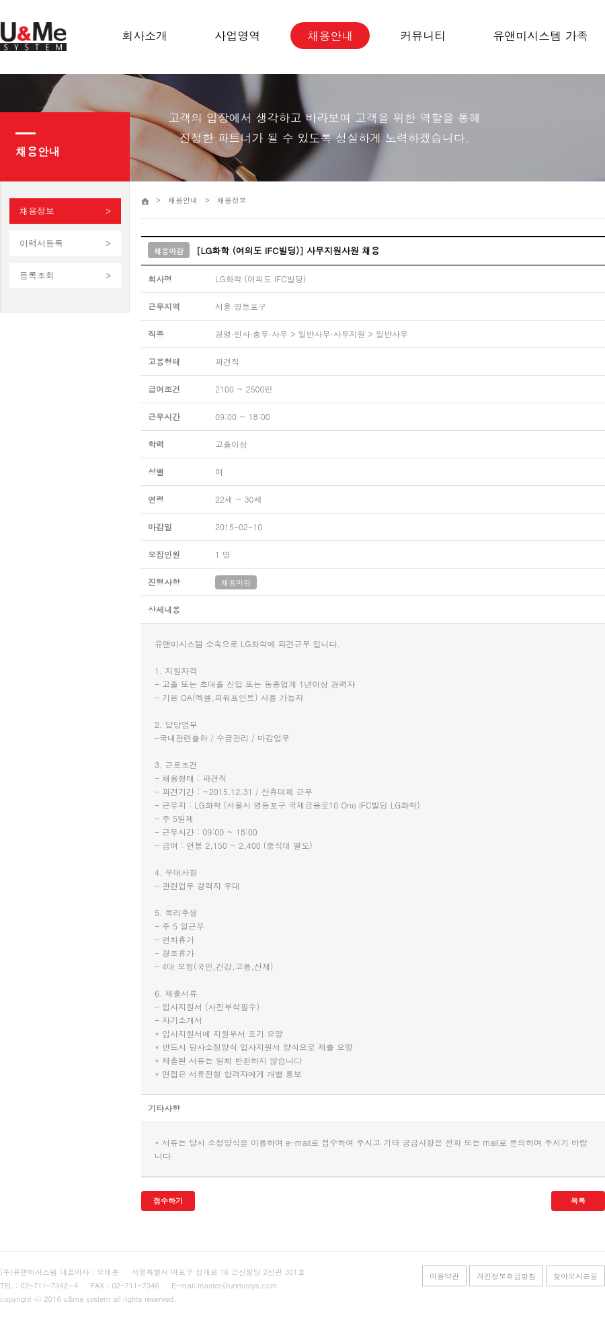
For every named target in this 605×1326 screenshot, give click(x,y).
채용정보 (36, 210)
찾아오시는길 (575, 1276)
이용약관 (444, 1276)
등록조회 (36, 275)
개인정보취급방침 (506, 1276)
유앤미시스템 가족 (540, 36)
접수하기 (168, 1201)
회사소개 (144, 36)
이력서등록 (41, 243)
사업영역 (237, 36)
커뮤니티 (423, 36)
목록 (578, 1201)
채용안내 (330, 36)
